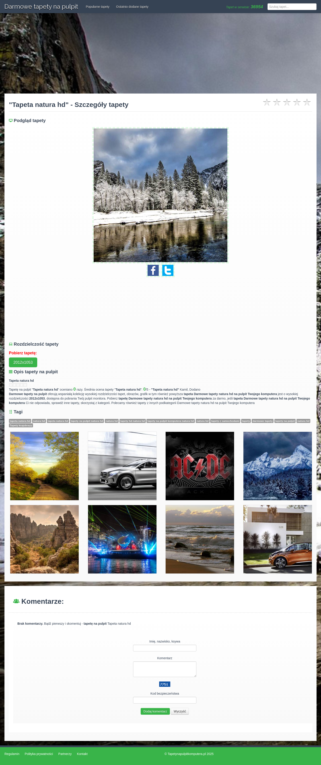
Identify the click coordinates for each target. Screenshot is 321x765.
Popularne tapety (97, 6)
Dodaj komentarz (155, 711)
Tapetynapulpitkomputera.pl (187, 754)
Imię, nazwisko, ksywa (164, 641)
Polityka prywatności (39, 754)
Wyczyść (180, 711)
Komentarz (164, 658)
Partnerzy (65, 754)
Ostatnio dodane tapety (132, 6)
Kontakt (82, 754)
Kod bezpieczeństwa (164, 693)
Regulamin (11, 754)
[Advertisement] (160, 53)
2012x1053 (23, 362)
